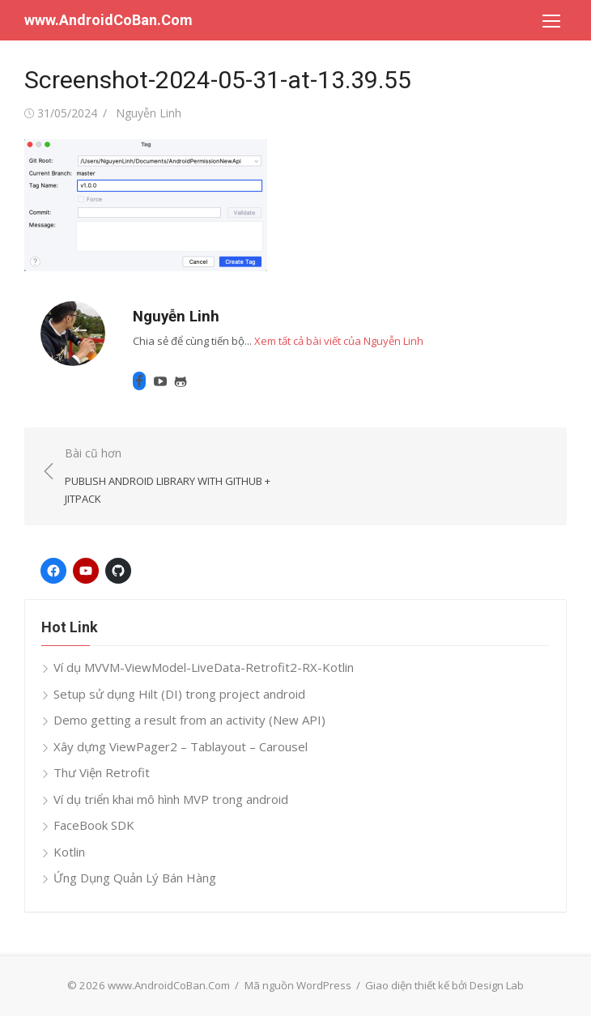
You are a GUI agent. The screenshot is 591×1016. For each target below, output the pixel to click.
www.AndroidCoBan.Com (108, 19)
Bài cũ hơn (172, 476)
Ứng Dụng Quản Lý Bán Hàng (134, 877)
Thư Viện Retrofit (101, 772)
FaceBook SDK (93, 825)
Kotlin (69, 852)
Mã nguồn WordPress (297, 985)
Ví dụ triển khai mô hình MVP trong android (170, 799)
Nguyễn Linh (148, 113)
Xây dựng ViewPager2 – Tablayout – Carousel (180, 746)
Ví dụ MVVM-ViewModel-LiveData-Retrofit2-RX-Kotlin (203, 667)
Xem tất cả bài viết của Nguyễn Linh (338, 341)
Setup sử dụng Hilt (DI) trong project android (179, 694)
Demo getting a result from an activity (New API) (189, 720)
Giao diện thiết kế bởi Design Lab (444, 985)
